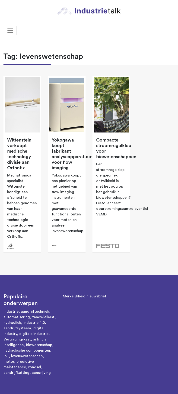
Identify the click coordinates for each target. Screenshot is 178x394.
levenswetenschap (27, 356)
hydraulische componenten (26, 350)
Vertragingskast (17, 339)
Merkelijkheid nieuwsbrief (84, 296)
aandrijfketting (16, 373)
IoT (6, 356)
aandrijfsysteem (17, 328)
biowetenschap (39, 345)
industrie (11, 311)
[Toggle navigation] (10, 30)
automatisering (16, 317)
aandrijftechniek (35, 311)
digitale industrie (33, 334)
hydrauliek (12, 323)
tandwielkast (43, 317)
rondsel (34, 367)
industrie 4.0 (34, 323)
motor (8, 361)
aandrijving (41, 373)
